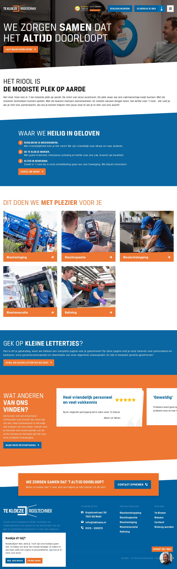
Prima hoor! (34, 560)
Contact (159, 522)
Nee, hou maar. (15, 560)
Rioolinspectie (128, 517)
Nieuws (158, 517)
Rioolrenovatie (129, 527)
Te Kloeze (160, 512)
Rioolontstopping (130, 512)
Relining (125, 531)
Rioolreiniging (128, 522)
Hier (51, 550)
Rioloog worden (164, 527)
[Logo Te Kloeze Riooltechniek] (19, 8)
